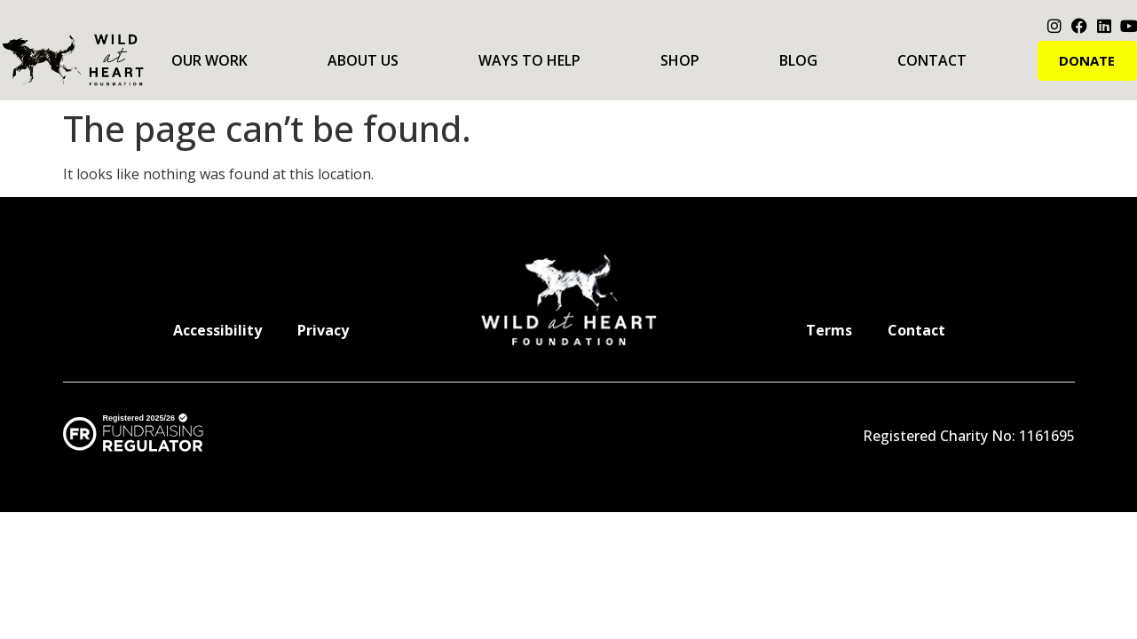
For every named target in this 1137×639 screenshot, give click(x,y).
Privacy (323, 330)
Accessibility (217, 330)
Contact (932, 60)
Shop (679, 60)
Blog (798, 60)
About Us (363, 60)
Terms (829, 330)
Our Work (209, 60)
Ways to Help (529, 60)
